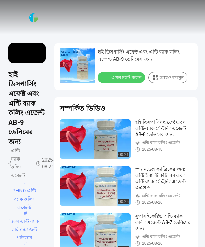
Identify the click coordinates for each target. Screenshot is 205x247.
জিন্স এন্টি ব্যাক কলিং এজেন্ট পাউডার (24, 222)
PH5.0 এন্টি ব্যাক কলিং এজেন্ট (24, 191)
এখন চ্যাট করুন (121, 77)
